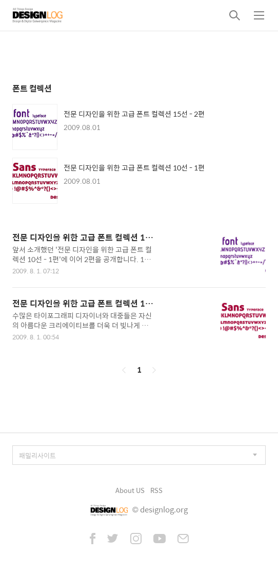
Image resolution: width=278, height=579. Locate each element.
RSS (156, 490)
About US (130, 490)
